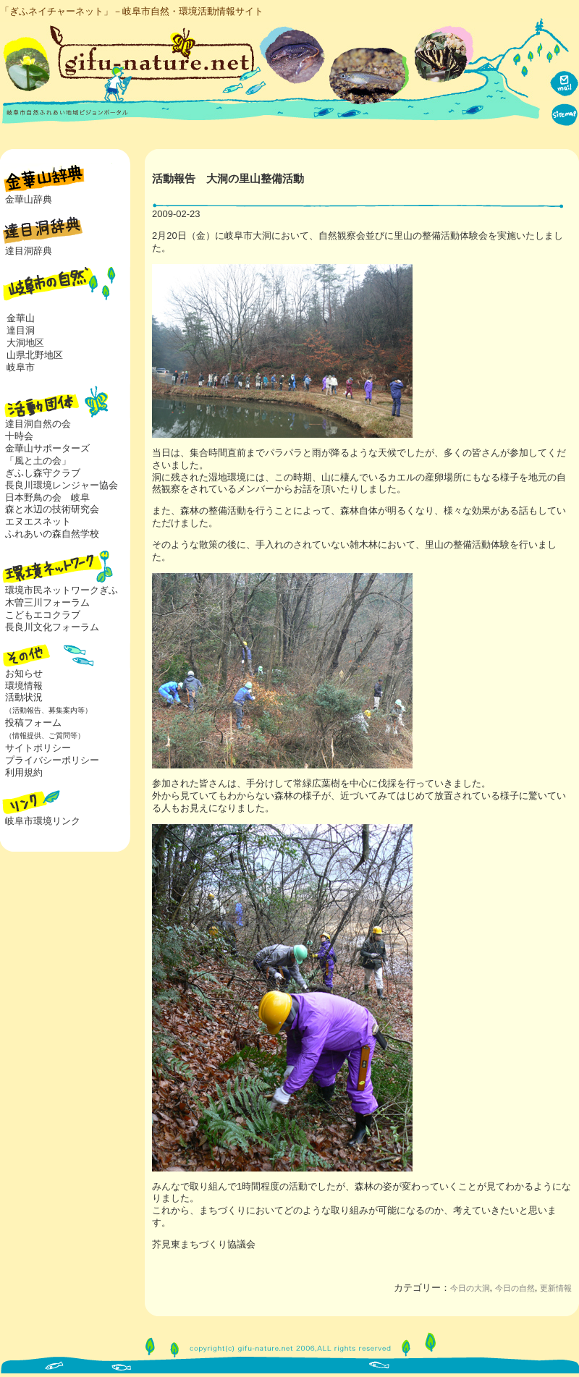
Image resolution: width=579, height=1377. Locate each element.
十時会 (19, 436)
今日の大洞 (470, 1288)
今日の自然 (515, 1288)
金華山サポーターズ (47, 448)
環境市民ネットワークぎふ (61, 590)
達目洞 (21, 330)
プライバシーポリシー (52, 760)
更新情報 (556, 1288)
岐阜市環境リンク (42, 820)
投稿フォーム (42, 728)
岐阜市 (21, 367)
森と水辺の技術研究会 (52, 509)
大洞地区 (25, 342)
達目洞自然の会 (38, 423)
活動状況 (46, 703)
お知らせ (24, 673)
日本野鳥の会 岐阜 (47, 497)
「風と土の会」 (38, 460)
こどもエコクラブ (42, 614)
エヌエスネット (38, 521)
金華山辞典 (28, 199)
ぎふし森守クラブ (42, 472)
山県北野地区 (35, 354)
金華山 (21, 318)
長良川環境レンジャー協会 (61, 485)
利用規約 (24, 772)
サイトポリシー (38, 747)
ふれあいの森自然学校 (52, 533)
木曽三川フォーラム (47, 602)
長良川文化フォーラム (52, 627)
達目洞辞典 (28, 250)
